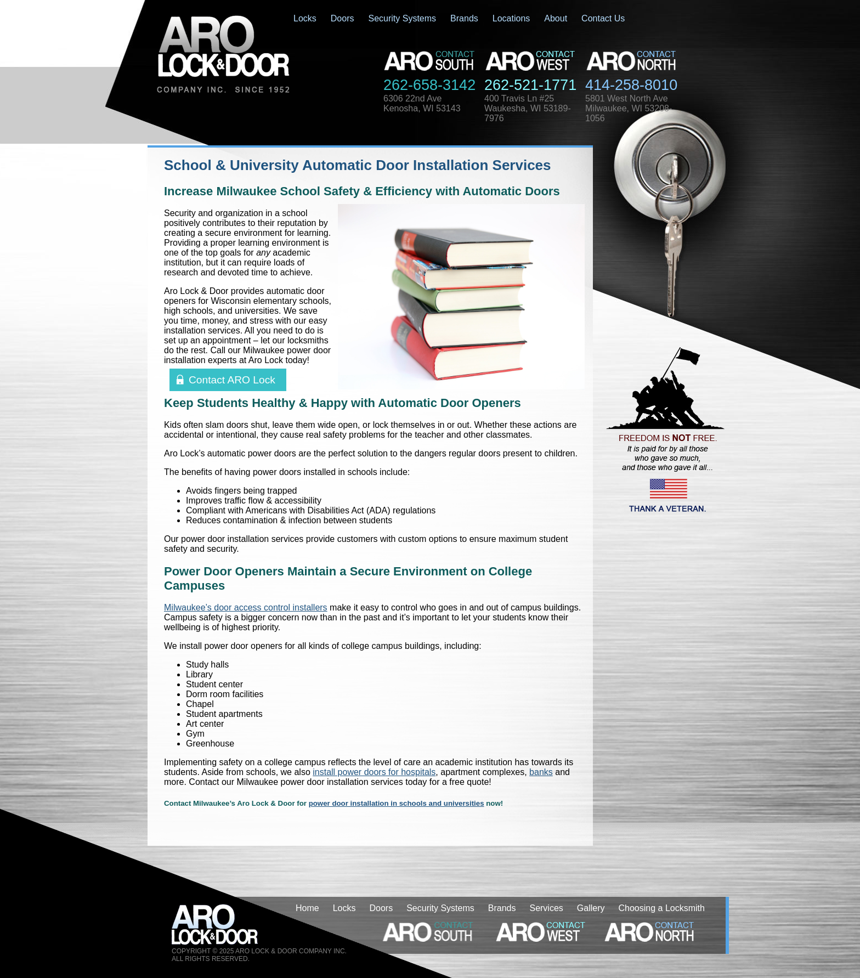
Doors (342, 18)
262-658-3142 (429, 85)
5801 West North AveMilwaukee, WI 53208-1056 (628, 108)
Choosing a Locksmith (662, 908)
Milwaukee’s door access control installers (245, 607)
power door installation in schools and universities (396, 803)
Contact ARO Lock (232, 380)
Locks (304, 18)
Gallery (591, 908)
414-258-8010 (631, 85)
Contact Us (603, 18)
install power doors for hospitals (374, 772)
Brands (464, 18)
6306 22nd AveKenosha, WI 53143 (422, 103)
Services (546, 908)
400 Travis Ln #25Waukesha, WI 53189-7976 (527, 108)
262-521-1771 (530, 85)
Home (307, 908)
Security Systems (402, 18)
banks (541, 772)
